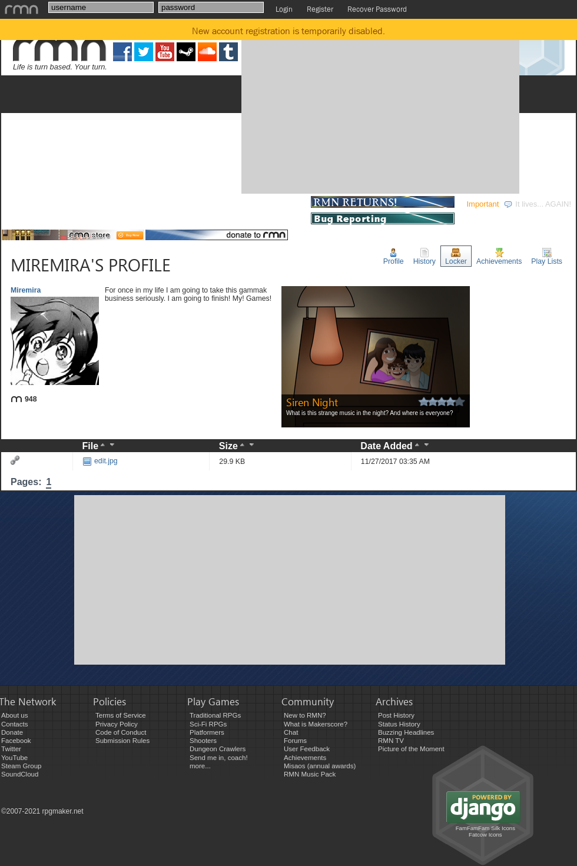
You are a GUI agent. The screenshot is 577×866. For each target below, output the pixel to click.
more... (200, 765)
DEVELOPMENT (92, 204)
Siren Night (312, 401)
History (424, 257)
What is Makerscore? (315, 724)
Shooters (203, 740)
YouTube (14, 757)
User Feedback (307, 748)
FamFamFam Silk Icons (485, 828)
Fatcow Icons (485, 834)
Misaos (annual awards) (320, 765)
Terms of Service (120, 715)
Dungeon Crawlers (218, 748)
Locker (456, 257)
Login (284, 9)
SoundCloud (19, 774)
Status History (399, 724)
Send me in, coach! (219, 757)
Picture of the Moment (411, 748)
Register (320, 9)
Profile (393, 257)
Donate (12, 732)
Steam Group (21, 765)
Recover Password (377, 9)
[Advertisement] (352, 107)
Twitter (11, 748)
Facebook (16, 740)
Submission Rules (122, 740)
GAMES (24, 204)
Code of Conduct (120, 732)
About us (14, 715)
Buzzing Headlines (406, 732)
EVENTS (161, 204)
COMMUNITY (226, 204)
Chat (291, 732)
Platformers (207, 732)
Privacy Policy (116, 724)
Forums (295, 740)
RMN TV (391, 740)
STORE (287, 204)
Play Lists (546, 257)
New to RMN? (305, 715)
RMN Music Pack (310, 774)
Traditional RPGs (215, 715)
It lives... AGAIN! (537, 204)
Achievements (499, 257)
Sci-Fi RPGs (208, 724)
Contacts (14, 724)
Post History (396, 715)
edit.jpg (100, 461)
